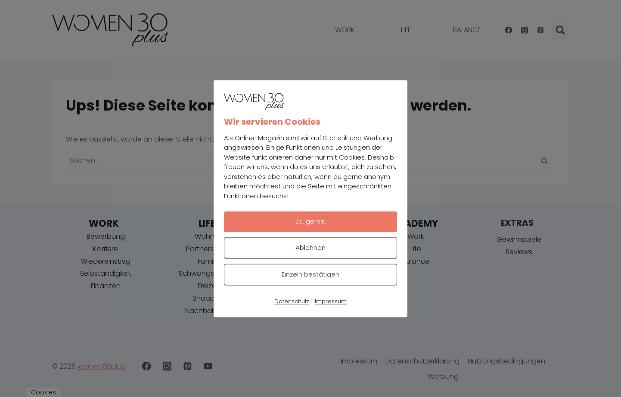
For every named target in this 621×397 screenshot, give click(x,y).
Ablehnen (310, 247)
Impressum (331, 301)
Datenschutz (291, 301)
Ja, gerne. (310, 221)
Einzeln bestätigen (310, 274)
